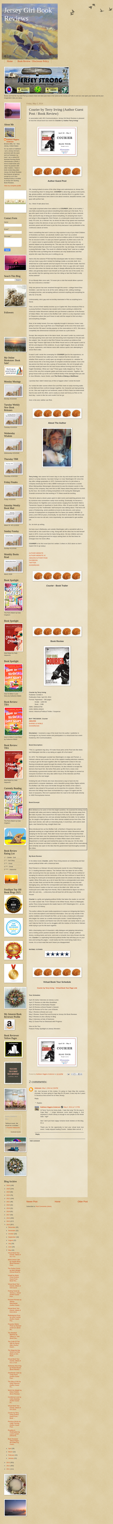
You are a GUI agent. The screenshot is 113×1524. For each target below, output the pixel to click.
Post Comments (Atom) (44, 1206)
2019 (8, 1208)
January (11, 1458)
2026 (8, 1185)
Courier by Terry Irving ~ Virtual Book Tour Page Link (57, 988)
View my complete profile (12, 186)
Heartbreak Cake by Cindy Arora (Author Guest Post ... (14, 1375)
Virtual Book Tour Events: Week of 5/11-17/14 (14, 1361)
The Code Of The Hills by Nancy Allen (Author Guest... (14, 1344)
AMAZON (32, 721)
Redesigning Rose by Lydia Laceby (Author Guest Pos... (14, 1318)
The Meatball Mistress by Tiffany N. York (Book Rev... (13, 1335)
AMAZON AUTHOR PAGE (38, 558)
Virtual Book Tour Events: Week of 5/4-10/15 (14, 1407)
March (10, 1452)
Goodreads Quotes (16, 1132)
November (12, 1230)
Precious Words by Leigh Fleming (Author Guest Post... (14, 1424)
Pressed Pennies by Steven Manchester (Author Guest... (14, 1302)
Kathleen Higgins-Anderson (50, 1107)
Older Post (83, 1201)
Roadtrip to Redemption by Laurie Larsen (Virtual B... (14, 1433)
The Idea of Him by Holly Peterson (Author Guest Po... (14, 1384)
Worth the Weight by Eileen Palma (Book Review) (15, 1392)
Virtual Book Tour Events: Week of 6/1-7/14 (14, 1254)
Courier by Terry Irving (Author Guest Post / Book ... (13, 1415)
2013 (8, 1462)
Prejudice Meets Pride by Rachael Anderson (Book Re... (14, 1326)
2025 (8, 1189)
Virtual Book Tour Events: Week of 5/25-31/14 (14, 1286)
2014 (8, 1224)
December (12, 1227)
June (10, 1247)
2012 (8, 1466)
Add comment (35, 1141)
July (9, 1243)
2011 (8, 1469)
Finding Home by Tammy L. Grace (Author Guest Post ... (14, 1293)
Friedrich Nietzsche (13, 1127)
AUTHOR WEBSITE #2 (37, 555)
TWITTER (32, 563)
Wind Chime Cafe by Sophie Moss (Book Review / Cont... (14, 1262)
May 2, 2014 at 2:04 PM (50, 1088)
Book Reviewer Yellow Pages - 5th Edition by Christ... (14, 1441)
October (11, 1234)
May (10, 1250)
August (10, 1240)
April (10, 1448)
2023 (8, 1195)
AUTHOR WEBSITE (36, 553)
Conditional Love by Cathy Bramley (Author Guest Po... (14, 1399)
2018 (8, 1211)
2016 (8, 1218)
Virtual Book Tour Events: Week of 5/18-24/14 (14, 1310)
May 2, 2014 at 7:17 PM (72, 1107)
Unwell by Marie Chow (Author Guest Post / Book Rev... (13, 1278)
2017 (8, 1215)
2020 (8, 1205)
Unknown (38, 1088)
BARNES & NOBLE (36, 723)
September (12, 1237)
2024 (8, 1192)
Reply (36, 1098)
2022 (8, 1198)
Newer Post (31, 1201)
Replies (39, 1103)
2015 (8, 1221)
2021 (8, 1202)
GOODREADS (34, 565)
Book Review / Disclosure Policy (33, 61)
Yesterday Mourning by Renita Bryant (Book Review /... (14, 1367)
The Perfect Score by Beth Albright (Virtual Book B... (14, 1270)
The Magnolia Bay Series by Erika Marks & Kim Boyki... (14, 1353)
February (11, 1455)
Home (10, 61)
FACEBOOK (33, 560)
